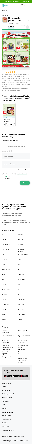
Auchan (20, 234)
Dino (3, 254)
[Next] (30, 1)
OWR (3, 405)
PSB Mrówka (6, 304)
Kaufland (21, 274)
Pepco (4, 299)
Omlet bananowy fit (23, 353)
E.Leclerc (5, 259)
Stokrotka (21, 309)
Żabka (20, 319)
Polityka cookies (7, 397)
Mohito (4, 294)
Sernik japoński (22, 331)
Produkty (6, 11)
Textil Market (22, 314)
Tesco (4, 314)
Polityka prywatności (8, 394)
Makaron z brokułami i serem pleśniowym (7, 347)
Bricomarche (6, 244)
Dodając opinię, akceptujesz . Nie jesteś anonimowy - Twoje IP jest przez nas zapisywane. (16, 176)
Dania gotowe (24, 11)
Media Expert (6, 289)
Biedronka (5, 239)
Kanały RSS (24, 441)
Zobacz (10, 124)
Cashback (5, 423)
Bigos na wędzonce (24, 336)
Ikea (19, 264)
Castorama (5, 249)
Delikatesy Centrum (21, 250)
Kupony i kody (6, 416)
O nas (4, 387)
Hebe (3, 264)
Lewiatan (5, 284)
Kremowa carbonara (5, 342)
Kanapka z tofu (7, 357)
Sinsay (4, 309)
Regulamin (5, 401)
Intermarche (6, 269)
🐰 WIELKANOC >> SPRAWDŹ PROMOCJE (16, 1)
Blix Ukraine (5, 426)
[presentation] (16, 190)
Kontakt (4, 408)
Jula (19, 269)
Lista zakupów (6, 419)
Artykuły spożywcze (15, 11)
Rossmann (21, 304)
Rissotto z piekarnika (5, 332)
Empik (20, 259)
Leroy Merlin (22, 279)
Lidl (19, 284)
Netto (19, 294)
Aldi (3, 234)
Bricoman (21, 239)
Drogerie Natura (23, 254)
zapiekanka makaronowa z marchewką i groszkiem (22, 359)
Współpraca (6, 390)
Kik (3, 279)
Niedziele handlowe (8, 430)
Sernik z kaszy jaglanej (6, 353)
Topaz (4, 319)
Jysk (3, 274)
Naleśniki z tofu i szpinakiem (23, 342)
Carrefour (21, 244)
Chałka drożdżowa (8, 336)
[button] (16, 214)
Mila (19, 289)
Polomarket (21, 299)
